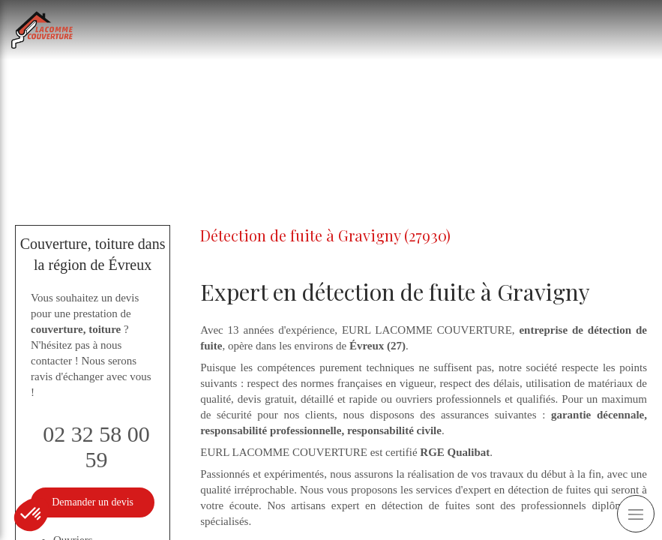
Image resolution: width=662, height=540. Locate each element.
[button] (31, 514)
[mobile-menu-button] (636, 513)
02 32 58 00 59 (96, 447)
